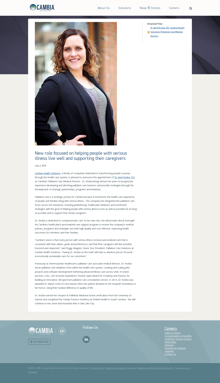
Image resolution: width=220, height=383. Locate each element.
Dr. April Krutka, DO (124, 177)
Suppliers (169, 351)
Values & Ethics (172, 332)
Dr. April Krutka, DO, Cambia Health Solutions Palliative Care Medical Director (167, 32)
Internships (170, 342)
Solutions (124, 8)
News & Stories (150, 8)
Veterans (169, 345)
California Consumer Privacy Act (120, 368)
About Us (104, 8)
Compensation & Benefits (178, 336)
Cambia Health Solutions (47, 173)
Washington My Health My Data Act (155, 368)
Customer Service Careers (178, 339)
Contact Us (170, 354)
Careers (174, 8)
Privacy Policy (97, 368)
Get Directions (40, 341)
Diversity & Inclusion (175, 348)
